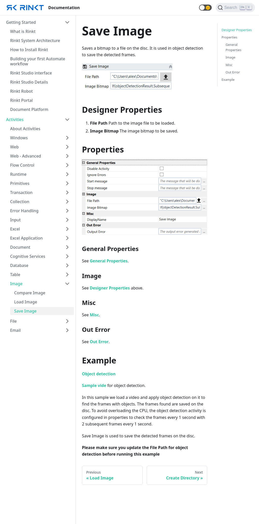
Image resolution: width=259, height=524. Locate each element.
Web (14, 147)
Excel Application (26, 238)
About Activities (25, 128)
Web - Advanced (25, 156)
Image (16, 283)
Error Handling (24, 211)
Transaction (21, 192)
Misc (229, 65)
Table (15, 274)
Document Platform (29, 109)
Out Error (233, 72)
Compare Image (29, 293)
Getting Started (21, 22)
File (13, 321)
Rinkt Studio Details (29, 82)
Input (15, 220)
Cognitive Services (27, 256)
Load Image (25, 302)
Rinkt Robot (21, 91)
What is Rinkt (22, 31)
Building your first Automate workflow (37, 61)
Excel (15, 229)
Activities (15, 119)
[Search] (235, 7)
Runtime (18, 174)
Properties (229, 37)
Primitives (19, 183)
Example (228, 79)
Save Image (25, 311)
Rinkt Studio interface (31, 73)
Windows (19, 138)
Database (19, 265)
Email (15, 330)
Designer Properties (237, 30)
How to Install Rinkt (29, 49)
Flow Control (22, 165)
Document (20, 247)
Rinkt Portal (21, 100)
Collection (19, 201)
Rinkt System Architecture (35, 40)
